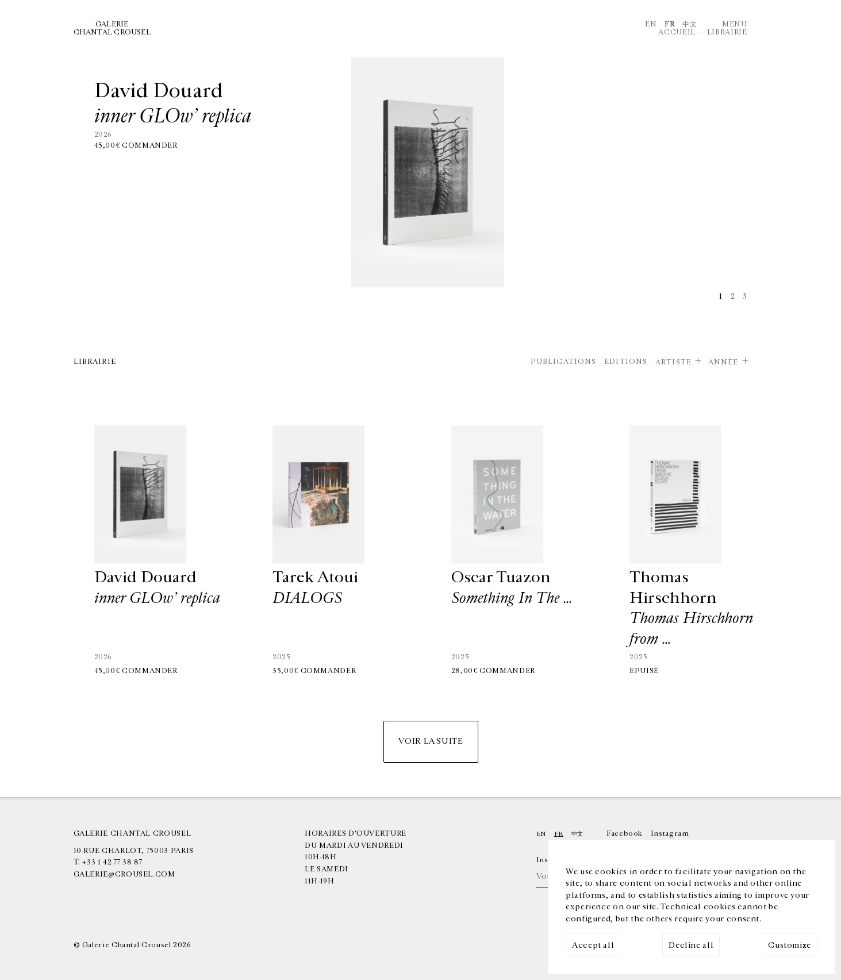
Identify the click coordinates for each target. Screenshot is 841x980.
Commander (150, 145)
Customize (789, 945)
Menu (734, 24)
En (650, 24)
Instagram (670, 833)
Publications (564, 362)
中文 (689, 24)
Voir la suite (430, 741)
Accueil (676, 32)
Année (723, 362)
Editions (625, 362)
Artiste (673, 362)
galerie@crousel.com (124, 874)
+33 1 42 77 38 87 (112, 862)
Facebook (624, 833)
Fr (669, 24)
